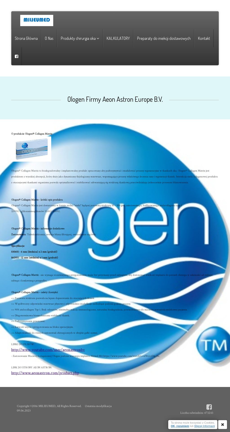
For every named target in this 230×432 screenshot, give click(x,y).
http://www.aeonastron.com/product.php (45, 372)
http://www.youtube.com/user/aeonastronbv (48, 349)
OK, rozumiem (180, 426)
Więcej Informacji (204, 426)
